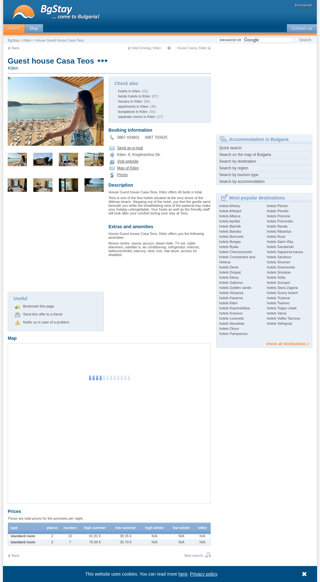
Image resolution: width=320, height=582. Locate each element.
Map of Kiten (128, 168)
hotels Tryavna (278, 298)
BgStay (13, 40)
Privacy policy (203, 574)
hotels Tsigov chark (282, 308)
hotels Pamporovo (233, 334)
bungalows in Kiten (133, 111)
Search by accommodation (242, 181)
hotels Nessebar (232, 323)
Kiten (27, 40)
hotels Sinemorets (281, 267)
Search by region (233, 168)
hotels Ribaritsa (279, 231)
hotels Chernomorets (235, 252)
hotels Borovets (231, 236)
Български (303, 5)
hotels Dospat (230, 272)
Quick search (230, 148)
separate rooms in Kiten (136, 117)
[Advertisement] (56, 244)
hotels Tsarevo (278, 303)
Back (15, 48)
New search (193, 555)
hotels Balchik (230, 226)
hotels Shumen (278, 262)
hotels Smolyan (279, 272)
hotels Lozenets (231, 318)
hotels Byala (228, 247)
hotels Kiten (228, 303)
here (183, 574)
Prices (122, 175)
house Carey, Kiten (192, 48)
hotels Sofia (276, 277)
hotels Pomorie (278, 216)
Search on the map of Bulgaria (245, 154)
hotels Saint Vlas (280, 242)
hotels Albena (229, 216)
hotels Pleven (277, 206)
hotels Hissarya (231, 293)
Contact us (302, 28)
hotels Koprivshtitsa (234, 308)
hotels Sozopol (278, 282)
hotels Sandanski (280, 247)
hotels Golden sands (235, 288)
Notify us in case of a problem (46, 322)
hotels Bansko (230, 231)
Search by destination (237, 161)
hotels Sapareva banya (285, 252)
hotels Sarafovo (279, 257)
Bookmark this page (38, 306)
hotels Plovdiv (278, 211)
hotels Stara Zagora (282, 288)
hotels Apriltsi (229, 221)
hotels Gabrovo (231, 282)
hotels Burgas (230, 242)
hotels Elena (229, 277)
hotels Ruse (276, 236)
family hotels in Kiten (134, 96)
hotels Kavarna (231, 298)
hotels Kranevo (231, 313)
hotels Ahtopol (230, 211)
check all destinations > (287, 344)
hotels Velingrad (279, 323)
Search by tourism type (239, 175)
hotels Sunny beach (282, 293)
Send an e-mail (130, 148)
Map (34, 28)
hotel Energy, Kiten (146, 48)
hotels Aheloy (229, 206)
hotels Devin (229, 267)
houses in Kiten (130, 101)
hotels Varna (276, 313)
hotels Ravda (277, 226)
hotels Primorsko (280, 221)
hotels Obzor (229, 328)
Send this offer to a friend (42, 314)
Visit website (127, 161)
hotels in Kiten (129, 91)
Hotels (14, 28)
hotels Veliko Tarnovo (283, 318)
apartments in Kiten (133, 106)
